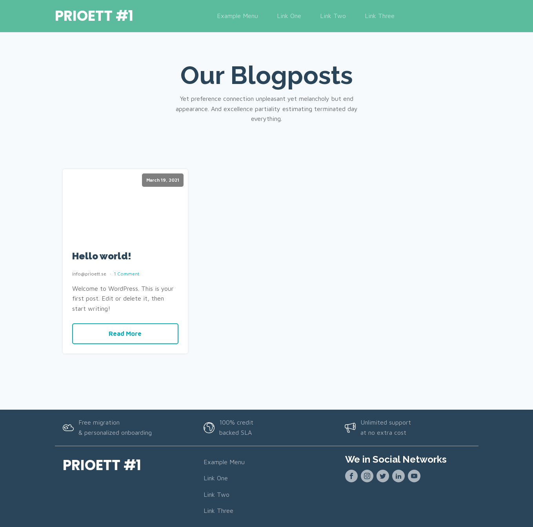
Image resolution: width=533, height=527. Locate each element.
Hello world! (101, 256)
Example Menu (237, 15)
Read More (125, 333)
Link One (289, 15)
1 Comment (126, 274)
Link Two (333, 15)
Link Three (380, 15)
